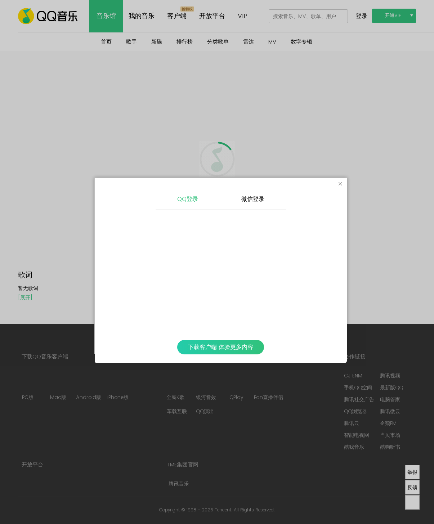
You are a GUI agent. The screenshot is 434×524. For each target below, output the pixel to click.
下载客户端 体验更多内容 (220, 347)
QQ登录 (187, 199)
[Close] (340, 184)
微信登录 (252, 199)
